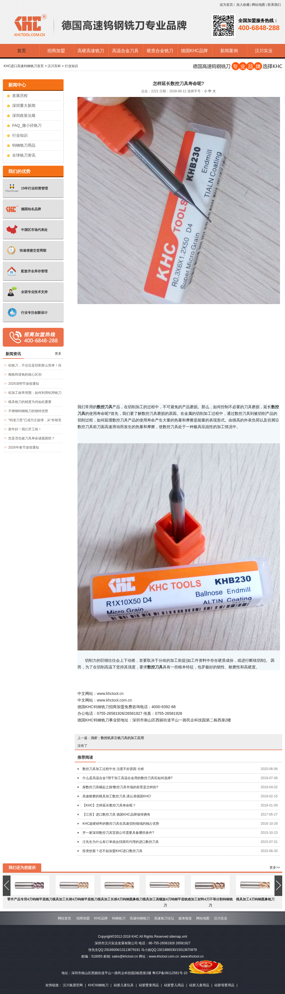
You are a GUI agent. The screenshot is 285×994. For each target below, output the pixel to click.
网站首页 (64, 918)
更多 (58, 353)
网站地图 (258, 5)
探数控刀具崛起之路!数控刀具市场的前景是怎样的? (120, 787)
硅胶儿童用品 (199, 985)
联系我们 (274, 5)
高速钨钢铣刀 (140, 918)
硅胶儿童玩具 (124, 985)
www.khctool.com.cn (114, 700)
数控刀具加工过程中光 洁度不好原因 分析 (113, 769)
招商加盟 (83, 918)
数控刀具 (155, 667)
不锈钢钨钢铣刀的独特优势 (28, 411)
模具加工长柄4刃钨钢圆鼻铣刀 (119, 899)
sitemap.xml (178, 936)
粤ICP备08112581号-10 (169, 973)
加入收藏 (243, 5)
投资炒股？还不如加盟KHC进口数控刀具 (112, 851)
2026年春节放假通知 (23, 447)
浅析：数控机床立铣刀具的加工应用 (117, 738)
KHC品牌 (101, 918)
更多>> (275, 867)
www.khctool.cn (110, 693)
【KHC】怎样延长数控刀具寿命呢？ (109, 805)
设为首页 (226, 5)
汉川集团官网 (73, 985)
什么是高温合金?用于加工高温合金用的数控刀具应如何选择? (127, 778)
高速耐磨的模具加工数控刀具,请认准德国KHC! (116, 796)
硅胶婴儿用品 (174, 985)
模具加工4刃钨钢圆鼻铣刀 (255, 899)
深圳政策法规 (23, 115)
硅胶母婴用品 (224, 985)
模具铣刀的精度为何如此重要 (29, 402)
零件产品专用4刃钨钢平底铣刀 (29, 899)
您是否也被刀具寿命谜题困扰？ (31, 438)
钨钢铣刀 (101, 707)
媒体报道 (185, 918)
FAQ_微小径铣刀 (27, 125)
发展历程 (20, 95)
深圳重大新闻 (23, 105)
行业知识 (71, 66)
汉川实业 (220, 918)
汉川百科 (54, 66)
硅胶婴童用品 (149, 985)
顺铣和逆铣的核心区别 (25, 374)
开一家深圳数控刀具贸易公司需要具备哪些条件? (118, 833)
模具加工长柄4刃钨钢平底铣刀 (74, 899)
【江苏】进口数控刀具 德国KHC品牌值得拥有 (116, 814)
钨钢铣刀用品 (23, 145)
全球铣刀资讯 (23, 155)
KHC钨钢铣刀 (98, 985)
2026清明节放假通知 (23, 384)
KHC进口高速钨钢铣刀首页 (24, 66)
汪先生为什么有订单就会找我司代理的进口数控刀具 (120, 842)
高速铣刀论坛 (164, 918)
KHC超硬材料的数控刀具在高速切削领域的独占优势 (120, 824)
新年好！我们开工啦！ (25, 429)
